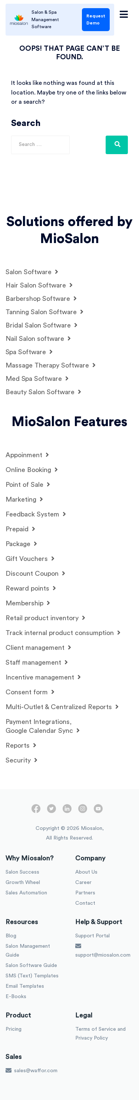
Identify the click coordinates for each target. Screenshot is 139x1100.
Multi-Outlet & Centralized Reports (62, 706)
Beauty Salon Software (43, 391)
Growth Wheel (23, 882)
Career (83, 882)
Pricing (13, 1029)
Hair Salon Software (39, 285)
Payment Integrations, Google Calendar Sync (43, 726)
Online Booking (32, 469)
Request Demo (95, 19)
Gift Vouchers (30, 558)
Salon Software (32, 271)
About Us (86, 872)
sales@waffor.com (31, 1070)
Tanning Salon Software (44, 311)
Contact (85, 903)
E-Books (16, 996)
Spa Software (29, 351)
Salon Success (22, 872)
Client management (38, 647)
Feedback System (36, 514)
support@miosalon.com (102, 950)
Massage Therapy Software (51, 365)
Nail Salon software (38, 338)
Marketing (24, 499)
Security (21, 760)
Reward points (31, 588)
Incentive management (43, 677)
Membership (28, 603)
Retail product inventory (45, 617)
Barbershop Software (41, 298)
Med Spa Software (37, 378)
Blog (11, 935)
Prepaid (20, 528)
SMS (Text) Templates (32, 975)
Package (21, 543)
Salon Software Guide (31, 965)
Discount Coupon (35, 573)
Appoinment (27, 454)
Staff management (37, 662)
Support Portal (92, 935)
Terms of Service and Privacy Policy (100, 1034)
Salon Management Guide (28, 951)
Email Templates (25, 986)
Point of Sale (28, 484)
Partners (85, 892)
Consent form (30, 691)
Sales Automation (26, 892)
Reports (21, 745)
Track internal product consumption (63, 632)
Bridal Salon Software (41, 325)
